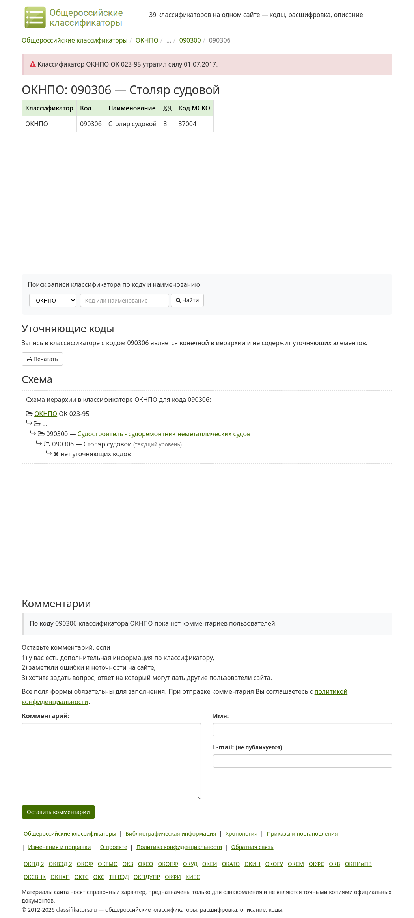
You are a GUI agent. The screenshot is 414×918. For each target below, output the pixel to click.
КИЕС (193, 877)
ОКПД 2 (34, 864)
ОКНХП (59, 877)
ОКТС (82, 877)
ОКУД (190, 864)
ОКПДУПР (147, 877)
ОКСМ (296, 864)
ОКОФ (85, 864)
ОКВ (334, 864)
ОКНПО (45, 413)
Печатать (42, 358)
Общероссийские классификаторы (70, 833)
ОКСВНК (35, 877)
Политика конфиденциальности (179, 847)
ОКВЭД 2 (60, 864)
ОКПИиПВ (358, 864)
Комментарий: (45, 716)
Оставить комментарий (58, 812)
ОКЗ (128, 864)
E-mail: (247, 747)
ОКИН (252, 864)
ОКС (98, 877)
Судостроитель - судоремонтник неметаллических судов (164, 433)
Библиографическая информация (170, 833)
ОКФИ (173, 877)
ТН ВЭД (119, 877)
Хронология (241, 833)
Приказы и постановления (302, 833)
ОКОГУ (274, 864)
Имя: (221, 716)
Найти (187, 300)
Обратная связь (252, 847)
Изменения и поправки (59, 847)
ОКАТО (231, 864)
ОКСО (145, 864)
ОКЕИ (209, 864)
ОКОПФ (168, 864)
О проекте (113, 847)
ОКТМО (108, 864)
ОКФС (316, 864)
